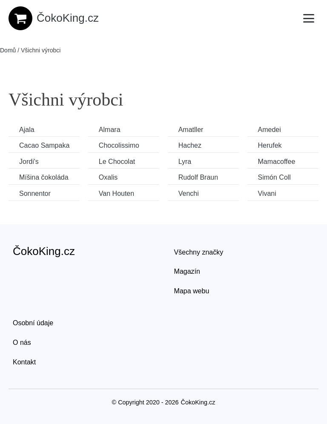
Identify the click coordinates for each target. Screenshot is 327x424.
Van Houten (116, 193)
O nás (22, 342)
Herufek (270, 145)
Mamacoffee (276, 161)
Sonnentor (35, 193)
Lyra (185, 161)
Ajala (26, 129)
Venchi (188, 193)
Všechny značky (199, 252)
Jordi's (29, 161)
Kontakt (24, 362)
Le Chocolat (117, 161)
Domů (8, 50)
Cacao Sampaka (44, 145)
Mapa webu (191, 291)
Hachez (189, 145)
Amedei (269, 129)
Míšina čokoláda (44, 177)
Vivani (267, 193)
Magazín (187, 271)
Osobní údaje (33, 323)
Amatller (191, 129)
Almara (109, 129)
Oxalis (108, 177)
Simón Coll (274, 177)
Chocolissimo (119, 145)
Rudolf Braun (198, 177)
